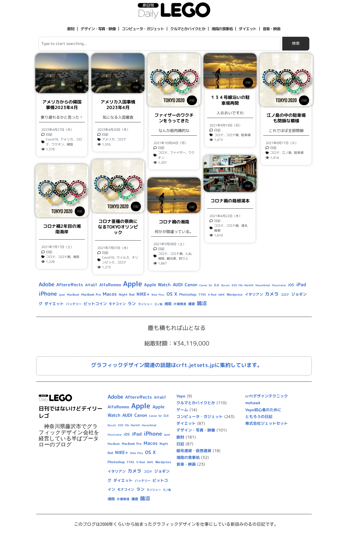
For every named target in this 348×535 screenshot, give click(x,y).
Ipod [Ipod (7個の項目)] (62, 294)
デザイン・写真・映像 (98, 28)
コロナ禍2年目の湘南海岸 (62, 229)
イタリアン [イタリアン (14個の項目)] (254, 294)
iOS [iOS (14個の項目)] (291, 284)
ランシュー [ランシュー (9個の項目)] (145, 304)
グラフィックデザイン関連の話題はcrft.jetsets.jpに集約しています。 (176, 365)
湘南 (76, 257)
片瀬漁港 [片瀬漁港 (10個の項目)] (180, 304)
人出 (188, 253)
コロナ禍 (232, 135)
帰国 (70, 144)
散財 (70, 28)
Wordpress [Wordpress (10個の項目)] (235, 294)
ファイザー (178, 152)
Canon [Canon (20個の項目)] (191, 285)
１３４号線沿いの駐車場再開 (230, 100)
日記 (79, 87)
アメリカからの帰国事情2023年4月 (61, 104)
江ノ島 (286, 152)
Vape (180, 396)
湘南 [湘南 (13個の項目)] (168, 303)
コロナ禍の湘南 (174, 222)
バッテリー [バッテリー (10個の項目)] (74, 304)
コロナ (121, 139)
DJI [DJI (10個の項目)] (216, 285)
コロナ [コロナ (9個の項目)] (285, 295)
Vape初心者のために (263, 409)
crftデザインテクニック (266, 396)
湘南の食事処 (221, 28)
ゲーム (182, 409)
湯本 (244, 225)
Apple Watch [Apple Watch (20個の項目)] (157, 285)
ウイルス (122, 257)
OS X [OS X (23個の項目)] (172, 294)
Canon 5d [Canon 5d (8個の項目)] (205, 285)
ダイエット (247, 28)
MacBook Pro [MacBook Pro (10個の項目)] (91, 294)
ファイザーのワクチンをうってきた (174, 118)
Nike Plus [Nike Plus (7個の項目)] (158, 294)
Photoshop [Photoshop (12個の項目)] (187, 294)
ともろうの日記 (258, 416)
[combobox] (159, 44)
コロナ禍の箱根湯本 (230, 200)
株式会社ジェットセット (266, 423)
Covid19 (52, 139)
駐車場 (246, 135)
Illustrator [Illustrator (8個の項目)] (279, 285)
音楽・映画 (271, 28)
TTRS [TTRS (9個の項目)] (202, 295)
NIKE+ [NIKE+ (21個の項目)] (143, 294)
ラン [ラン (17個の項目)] (132, 303)
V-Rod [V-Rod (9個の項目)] (212, 295)
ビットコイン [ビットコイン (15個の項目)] (95, 303)
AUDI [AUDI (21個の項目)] (178, 285)
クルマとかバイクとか (187, 28)
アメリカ (66, 139)
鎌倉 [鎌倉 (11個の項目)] (191, 303)
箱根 (217, 230)
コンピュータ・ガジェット (143, 28)
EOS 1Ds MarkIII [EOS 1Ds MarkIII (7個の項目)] (242, 285)
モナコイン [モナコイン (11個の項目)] (117, 303)
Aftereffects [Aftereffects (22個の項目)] (69, 284)
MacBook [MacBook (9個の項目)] (73, 295)
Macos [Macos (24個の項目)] (110, 294)
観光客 (171, 258)
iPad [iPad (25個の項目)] (301, 284)
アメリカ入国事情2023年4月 (118, 104)
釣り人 (183, 258)
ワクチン (57, 144)
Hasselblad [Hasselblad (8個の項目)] (262, 285)
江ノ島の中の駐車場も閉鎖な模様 (286, 118)
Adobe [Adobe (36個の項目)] (46, 284)
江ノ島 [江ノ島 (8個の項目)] (158, 304)
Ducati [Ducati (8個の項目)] (225, 285)
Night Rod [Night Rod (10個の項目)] (127, 294)
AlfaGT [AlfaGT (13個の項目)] (91, 284)
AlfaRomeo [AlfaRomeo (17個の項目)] (110, 284)
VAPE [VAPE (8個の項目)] (221, 295)
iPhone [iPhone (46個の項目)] (48, 293)
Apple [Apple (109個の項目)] (132, 283)
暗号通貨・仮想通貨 (193, 450)
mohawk (253, 402)
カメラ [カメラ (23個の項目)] (272, 294)
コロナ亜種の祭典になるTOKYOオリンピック (118, 227)
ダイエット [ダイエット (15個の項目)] (54, 303)
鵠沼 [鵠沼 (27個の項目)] (202, 303)
